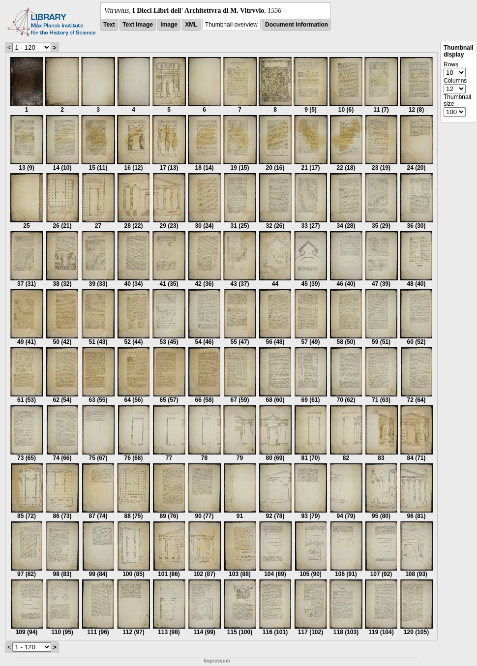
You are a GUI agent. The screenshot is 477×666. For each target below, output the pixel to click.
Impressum (217, 661)
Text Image (137, 24)
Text (109, 24)
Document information (296, 24)
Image (169, 24)
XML (191, 24)
